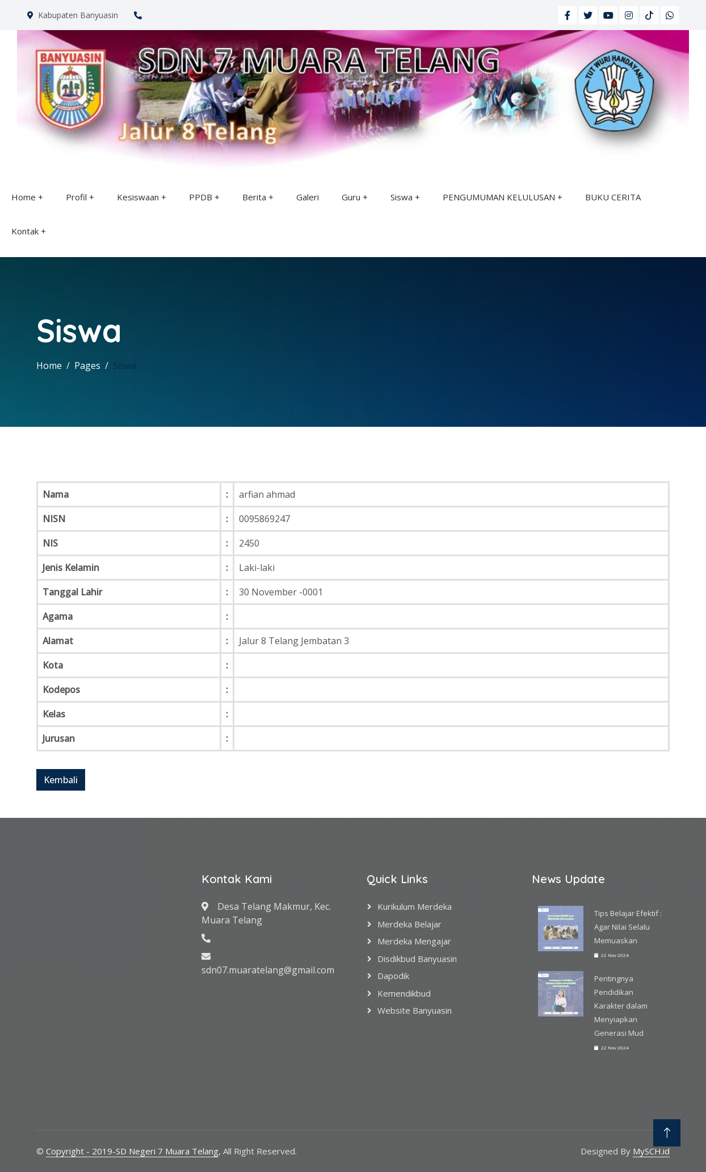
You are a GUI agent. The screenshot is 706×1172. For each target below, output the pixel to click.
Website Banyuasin (414, 1010)
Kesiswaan (138, 197)
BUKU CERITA (613, 197)
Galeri (307, 197)
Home (23, 197)
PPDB (200, 197)
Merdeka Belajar (409, 924)
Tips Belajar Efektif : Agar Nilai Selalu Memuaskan (628, 927)
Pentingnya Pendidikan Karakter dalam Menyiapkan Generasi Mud (621, 1005)
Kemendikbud (404, 993)
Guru (351, 197)
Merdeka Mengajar (414, 941)
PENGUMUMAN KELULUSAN (499, 197)
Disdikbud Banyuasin (417, 958)
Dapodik (393, 975)
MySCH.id (651, 1151)
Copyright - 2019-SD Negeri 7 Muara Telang (132, 1151)
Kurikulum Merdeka (414, 906)
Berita (254, 197)
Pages (87, 365)
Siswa (401, 197)
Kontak (25, 231)
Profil (76, 197)
